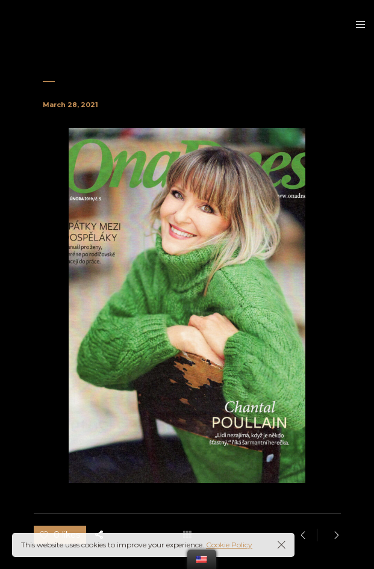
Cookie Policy (229, 544)
